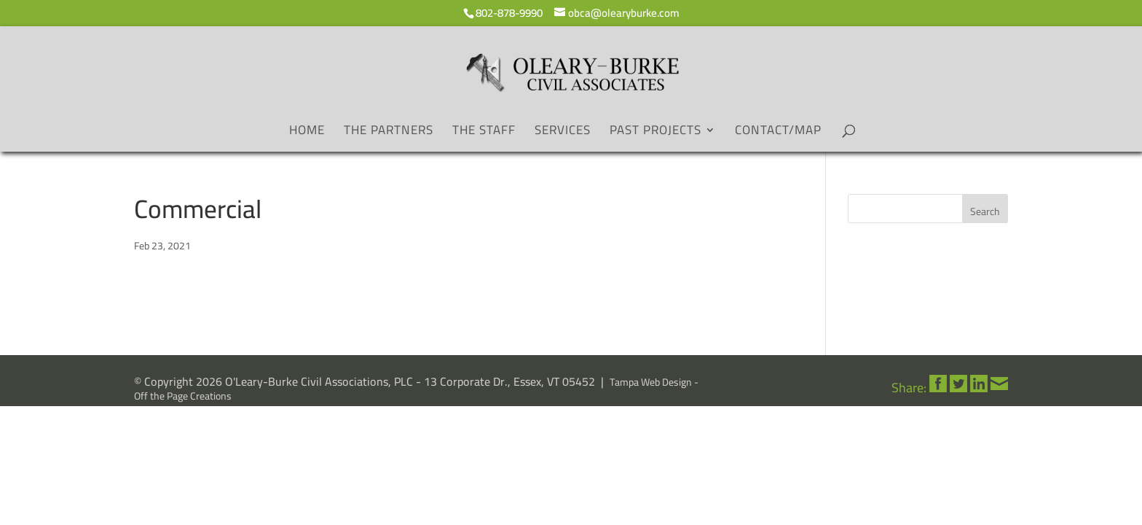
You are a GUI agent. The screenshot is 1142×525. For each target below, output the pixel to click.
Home (307, 133)
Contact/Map (778, 133)
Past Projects (655, 133)
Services (563, 133)
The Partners (388, 133)
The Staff (484, 133)
